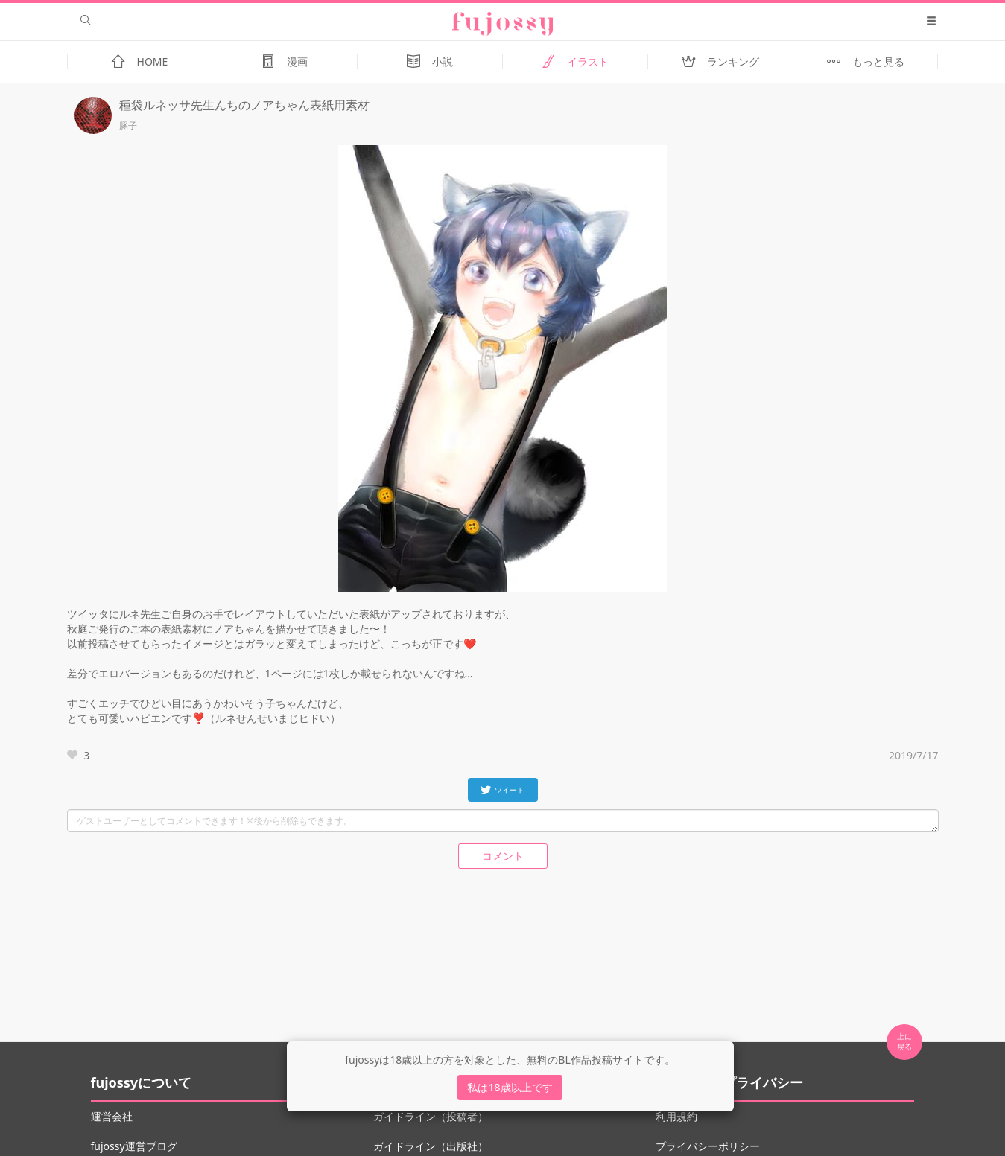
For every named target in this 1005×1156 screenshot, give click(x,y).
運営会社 (112, 1116)
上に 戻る (904, 1041)
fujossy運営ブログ (134, 1146)
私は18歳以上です (509, 1087)
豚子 (128, 125)
